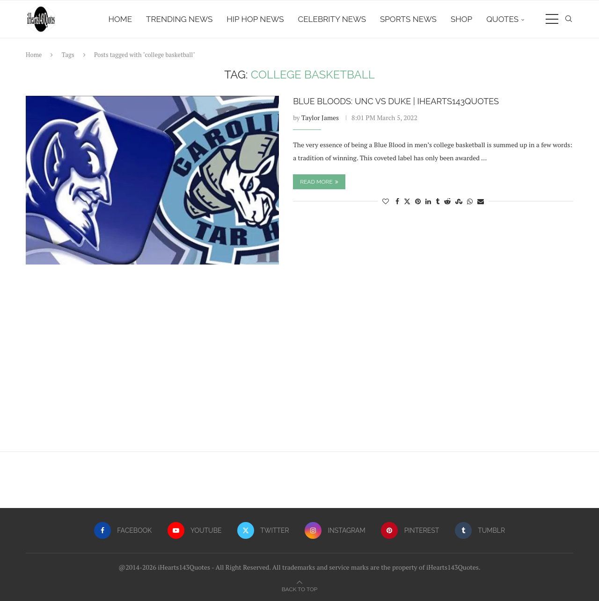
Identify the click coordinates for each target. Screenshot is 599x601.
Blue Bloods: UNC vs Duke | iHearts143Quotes (396, 101)
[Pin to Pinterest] (418, 201)
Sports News (408, 19)
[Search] (568, 19)
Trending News (179, 19)
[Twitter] (263, 530)
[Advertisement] (299, 362)
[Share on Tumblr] (437, 201)
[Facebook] (123, 530)
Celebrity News (332, 19)
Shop (461, 19)
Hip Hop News (255, 19)
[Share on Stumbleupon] (458, 201)
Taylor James (320, 117)
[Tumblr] (480, 530)
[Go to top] (299, 588)
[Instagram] (335, 530)
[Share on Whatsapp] (470, 201)
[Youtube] (195, 530)
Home (120, 19)
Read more (319, 182)
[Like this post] (385, 201)
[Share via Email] (480, 201)
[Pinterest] (410, 530)
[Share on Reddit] (447, 201)
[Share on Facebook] (397, 201)
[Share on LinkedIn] (428, 201)
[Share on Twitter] (407, 201)
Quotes (502, 19)
